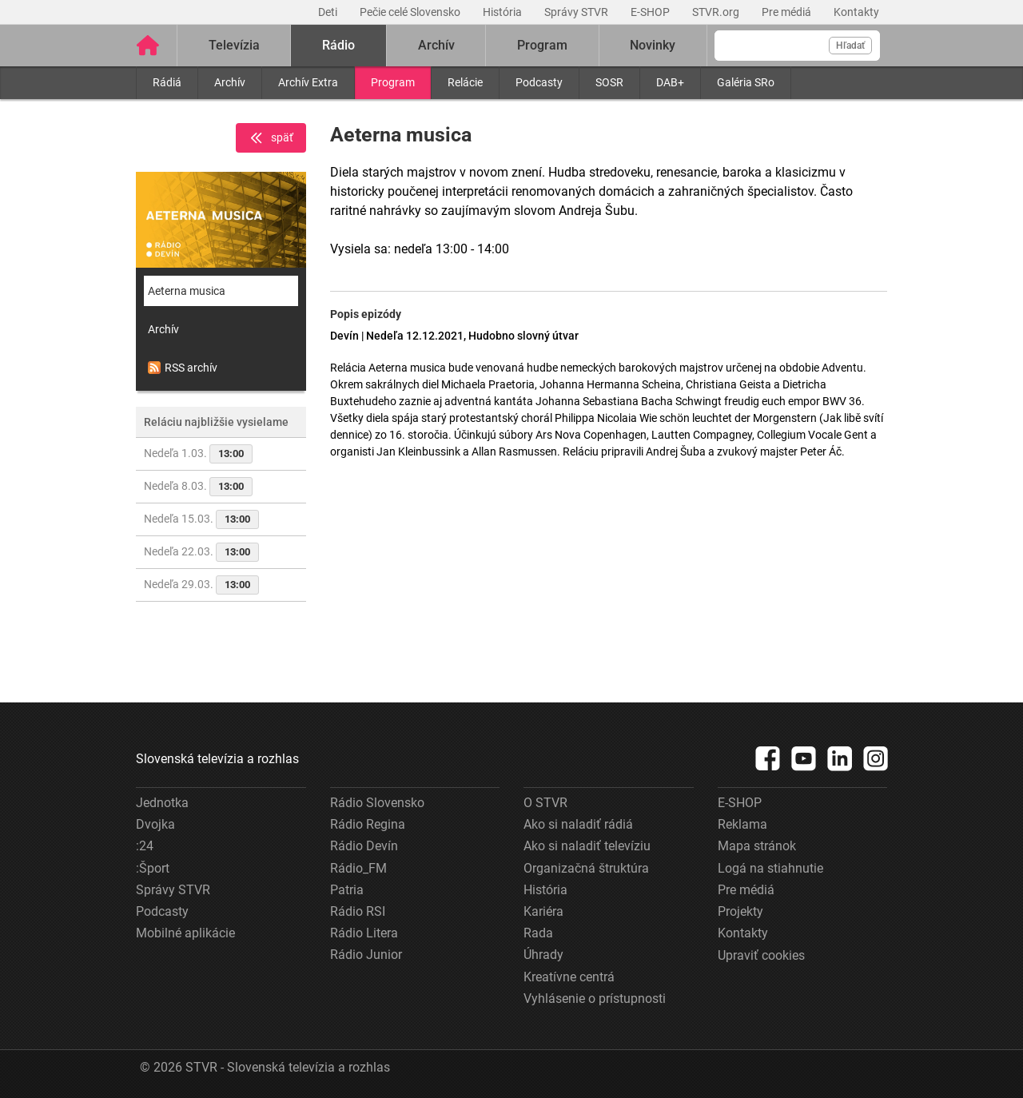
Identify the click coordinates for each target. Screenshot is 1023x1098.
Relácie (465, 82)
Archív (229, 82)
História (503, 12)
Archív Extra (308, 82)
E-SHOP (651, 12)
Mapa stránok (757, 845)
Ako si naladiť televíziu (587, 845)
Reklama (742, 824)
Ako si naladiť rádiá (578, 824)
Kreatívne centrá (569, 977)
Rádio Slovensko (377, 802)
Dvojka (155, 824)
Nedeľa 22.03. (201, 552)
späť (271, 138)
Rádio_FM (358, 868)
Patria (347, 889)
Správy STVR (577, 12)
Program (393, 82)
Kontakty (856, 12)
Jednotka (162, 802)
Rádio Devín (364, 845)
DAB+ (670, 82)
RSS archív (182, 367)
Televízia (234, 45)
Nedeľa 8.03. (198, 486)
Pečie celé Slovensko (411, 12)
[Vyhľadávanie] (797, 45)
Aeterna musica (186, 290)
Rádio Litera (364, 933)
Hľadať (850, 45)
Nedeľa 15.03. (201, 519)
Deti (329, 12)
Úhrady (543, 954)
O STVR (545, 802)
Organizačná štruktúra (586, 868)
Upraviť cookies (761, 955)
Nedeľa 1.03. (198, 453)
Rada (538, 933)
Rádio (338, 45)
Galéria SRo (745, 82)
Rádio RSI (357, 911)
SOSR (609, 82)
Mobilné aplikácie (185, 933)
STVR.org (717, 12)
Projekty (740, 911)
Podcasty (539, 82)
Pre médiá (788, 12)
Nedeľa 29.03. (201, 585)
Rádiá (167, 82)
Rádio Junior (366, 954)
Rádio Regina (367, 824)
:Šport (152, 868)
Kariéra (543, 911)
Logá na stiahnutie (770, 868)
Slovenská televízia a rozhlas (217, 758)
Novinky (652, 45)
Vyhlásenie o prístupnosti (594, 998)
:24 (144, 845)
